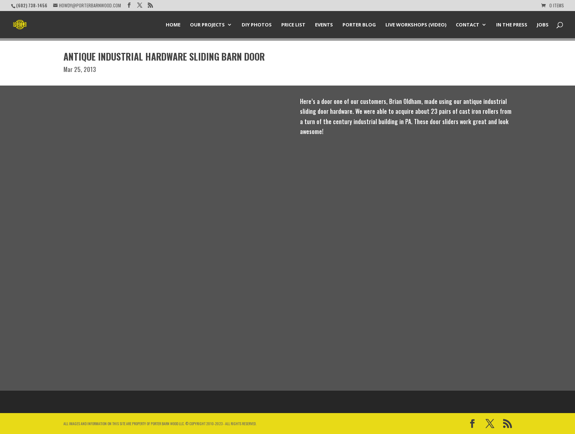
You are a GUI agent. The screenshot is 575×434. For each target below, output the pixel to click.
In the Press (511, 25)
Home (173, 25)
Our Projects (207, 25)
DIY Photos (257, 25)
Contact (467, 25)
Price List (293, 25)
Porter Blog (359, 25)
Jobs (543, 25)
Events (324, 25)
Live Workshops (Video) (415, 25)
